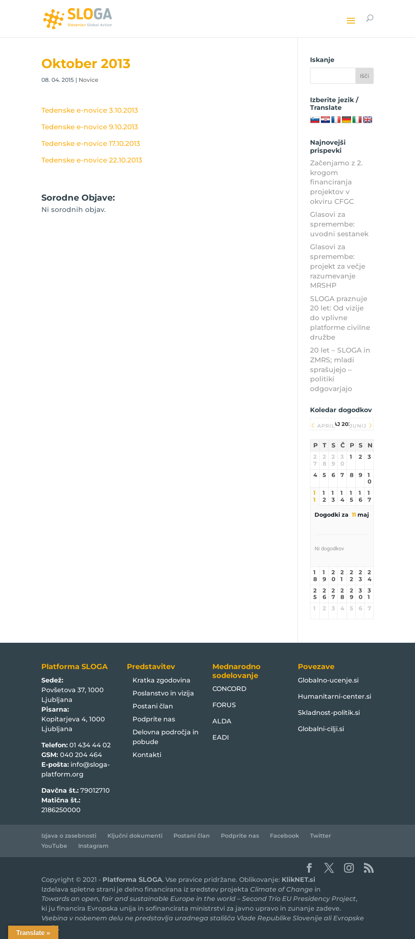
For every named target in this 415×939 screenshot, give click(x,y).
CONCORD (229, 689)
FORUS (224, 705)
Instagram (93, 845)
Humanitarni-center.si (334, 696)
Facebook (284, 835)
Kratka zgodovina (161, 680)
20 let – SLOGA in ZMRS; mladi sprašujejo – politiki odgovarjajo (340, 369)
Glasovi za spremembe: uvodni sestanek (339, 224)
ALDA (221, 721)
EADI (220, 737)
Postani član (153, 706)
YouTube (54, 845)
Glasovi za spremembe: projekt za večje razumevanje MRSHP (337, 266)
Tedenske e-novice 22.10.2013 (91, 160)
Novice (88, 79)
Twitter (320, 835)
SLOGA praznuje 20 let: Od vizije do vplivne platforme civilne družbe (340, 318)
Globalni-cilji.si (321, 729)
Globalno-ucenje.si (328, 680)
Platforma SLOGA (132, 879)
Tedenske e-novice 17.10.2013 (90, 143)
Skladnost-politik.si (329, 713)
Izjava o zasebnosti (68, 835)
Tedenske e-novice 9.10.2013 (89, 127)
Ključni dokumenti (135, 835)
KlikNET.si (298, 879)
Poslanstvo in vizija (163, 693)
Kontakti (147, 755)
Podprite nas (154, 719)
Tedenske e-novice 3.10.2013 (89, 110)
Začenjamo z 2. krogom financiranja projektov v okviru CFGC (336, 182)
